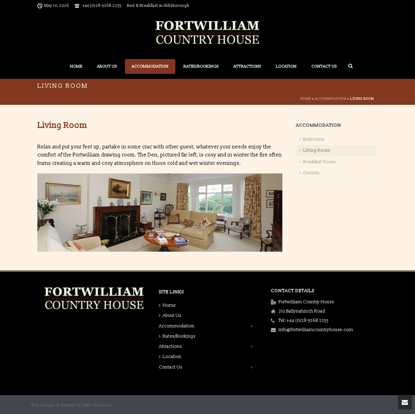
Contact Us (324, 66)
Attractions (247, 66)
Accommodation (150, 66)
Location (286, 66)
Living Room (314, 150)
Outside (309, 173)
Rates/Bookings (201, 66)
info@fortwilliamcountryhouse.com (316, 329)
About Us (107, 66)
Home (76, 66)
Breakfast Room (317, 161)
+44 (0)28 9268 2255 (102, 5)
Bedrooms (311, 139)
